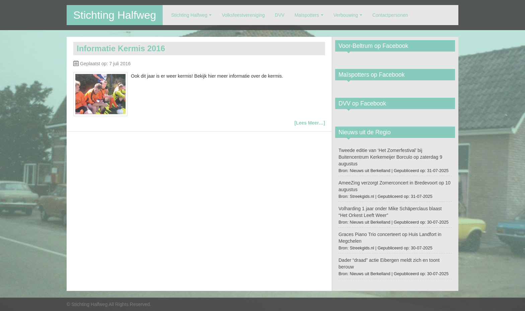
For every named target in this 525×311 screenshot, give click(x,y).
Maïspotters (307, 15)
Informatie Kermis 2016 (121, 48)
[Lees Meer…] (309, 123)
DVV (280, 15)
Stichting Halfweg (114, 15)
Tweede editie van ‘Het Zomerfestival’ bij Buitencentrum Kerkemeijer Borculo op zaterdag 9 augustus (390, 157)
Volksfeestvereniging (243, 15)
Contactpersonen (390, 15)
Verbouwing (345, 15)
